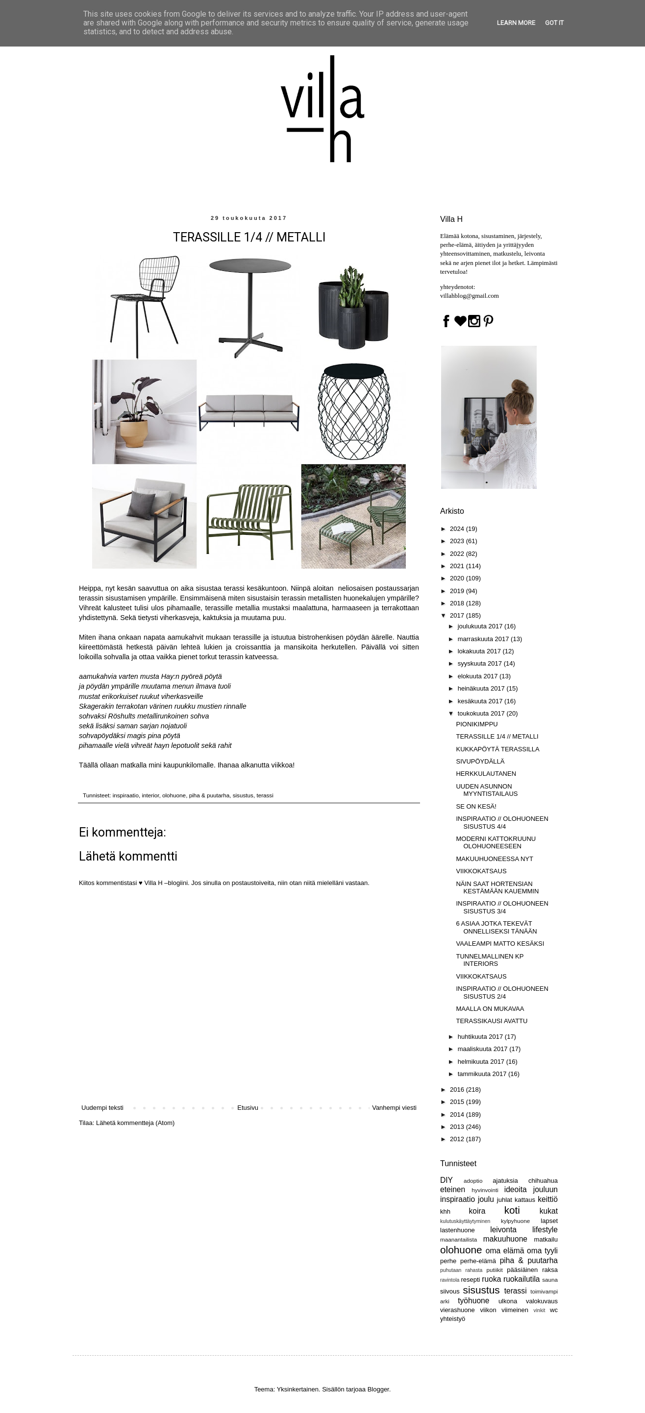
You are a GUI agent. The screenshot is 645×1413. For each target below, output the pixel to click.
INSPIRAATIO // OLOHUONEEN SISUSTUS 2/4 (502, 992)
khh (445, 1211)
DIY (446, 1180)
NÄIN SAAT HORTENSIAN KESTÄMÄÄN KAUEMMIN (497, 887)
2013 (458, 1126)
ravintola (449, 1280)
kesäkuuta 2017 (481, 701)
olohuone (174, 795)
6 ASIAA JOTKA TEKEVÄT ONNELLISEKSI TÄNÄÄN (496, 927)
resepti (470, 1279)
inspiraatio (126, 795)
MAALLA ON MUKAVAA (490, 1008)
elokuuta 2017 (478, 676)
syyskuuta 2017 (481, 663)
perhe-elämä (478, 1261)
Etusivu (247, 1107)
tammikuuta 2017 (483, 1074)
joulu (486, 1199)
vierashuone (457, 1310)
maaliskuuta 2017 (484, 1049)
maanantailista (458, 1239)
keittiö (548, 1199)
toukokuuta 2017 (482, 713)
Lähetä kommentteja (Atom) (135, 1122)
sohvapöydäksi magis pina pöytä (129, 736)
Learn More (516, 22)
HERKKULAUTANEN (486, 773)
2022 (458, 553)
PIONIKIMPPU (476, 724)
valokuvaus (542, 1301)
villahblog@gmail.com (469, 295)
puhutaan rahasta (461, 1270)
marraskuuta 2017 (484, 639)
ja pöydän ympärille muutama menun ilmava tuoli (155, 686)
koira (477, 1211)
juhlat (504, 1199)
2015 (458, 1101)
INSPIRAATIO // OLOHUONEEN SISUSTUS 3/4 (502, 907)
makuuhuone (505, 1239)
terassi (264, 795)
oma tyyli (542, 1250)
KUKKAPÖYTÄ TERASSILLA (497, 749)
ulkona (507, 1301)
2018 (458, 603)
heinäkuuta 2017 (482, 688)
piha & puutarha (209, 795)
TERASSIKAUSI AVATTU (491, 1021)
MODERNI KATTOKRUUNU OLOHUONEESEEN (496, 842)
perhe (448, 1261)
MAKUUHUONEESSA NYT (494, 858)
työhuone (473, 1300)
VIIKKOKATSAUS (481, 871)
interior (150, 795)
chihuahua (543, 1180)
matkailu (546, 1239)
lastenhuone (457, 1230)
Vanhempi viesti (394, 1107)
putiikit (495, 1270)
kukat (549, 1211)
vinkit (540, 1310)
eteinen (452, 1189)
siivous (450, 1291)
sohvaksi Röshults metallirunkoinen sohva (145, 716)
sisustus (243, 795)
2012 (458, 1139)
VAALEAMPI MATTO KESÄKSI (500, 943)
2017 (458, 615)
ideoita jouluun (531, 1189)
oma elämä (505, 1250)
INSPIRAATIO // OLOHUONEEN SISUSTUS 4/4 (502, 822)
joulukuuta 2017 (481, 626)
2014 (458, 1114)
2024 (458, 528)
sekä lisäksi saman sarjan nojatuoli (133, 726)
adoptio (473, 1180)
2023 (458, 541)
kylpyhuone (515, 1221)
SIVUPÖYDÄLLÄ (480, 761)
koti (512, 1210)
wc (554, 1310)
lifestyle (545, 1229)
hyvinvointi (484, 1190)
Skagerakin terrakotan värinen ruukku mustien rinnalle (163, 706)
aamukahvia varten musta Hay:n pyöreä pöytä (150, 676)
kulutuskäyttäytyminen (465, 1221)
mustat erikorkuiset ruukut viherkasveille (141, 696)
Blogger (378, 1389)
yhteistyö (452, 1318)
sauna (550, 1279)
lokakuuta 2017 (480, 651)
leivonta (503, 1229)
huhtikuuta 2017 (481, 1036)
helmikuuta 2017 (482, 1061)
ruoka (491, 1279)
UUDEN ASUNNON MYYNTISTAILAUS (487, 790)
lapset (549, 1220)
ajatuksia (505, 1180)
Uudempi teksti (102, 1107)
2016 (458, 1089)
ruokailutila (521, 1279)
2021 (458, 566)
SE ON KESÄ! (476, 806)
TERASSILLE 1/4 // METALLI (497, 736)
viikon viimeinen (504, 1310)
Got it (554, 22)
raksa (550, 1269)
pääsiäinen (522, 1269)
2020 (458, 578)
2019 (458, 591)
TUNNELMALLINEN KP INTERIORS (489, 960)
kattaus (525, 1199)
